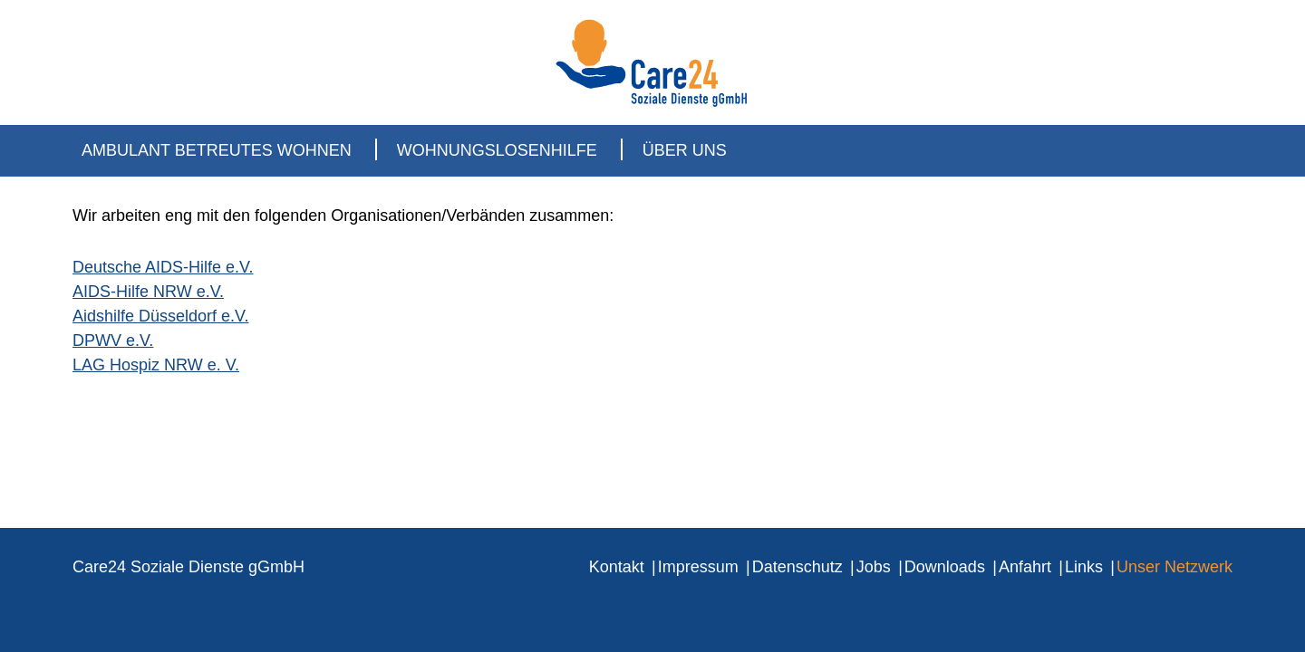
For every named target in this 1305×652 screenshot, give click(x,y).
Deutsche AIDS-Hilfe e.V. (162, 267)
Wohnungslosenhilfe (497, 150)
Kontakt (616, 567)
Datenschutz (797, 567)
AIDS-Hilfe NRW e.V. (148, 292)
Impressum (698, 567)
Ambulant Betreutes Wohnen (217, 150)
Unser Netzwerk (1174, 567)
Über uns (685, 150)
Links (1084, 567)
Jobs (873, 567)
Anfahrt (1025, 567)
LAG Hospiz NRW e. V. (155, 365)
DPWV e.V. (112, 340)
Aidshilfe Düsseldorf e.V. (160, 316)
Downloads (944, 567)
